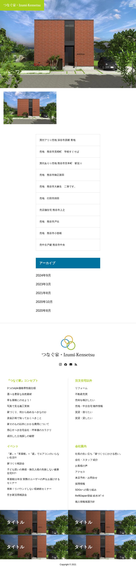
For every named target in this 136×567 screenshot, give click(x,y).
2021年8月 (43, 293)
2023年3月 (43, 284)
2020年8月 (43, 310)
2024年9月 (43, 275)
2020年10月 (44, 302)
